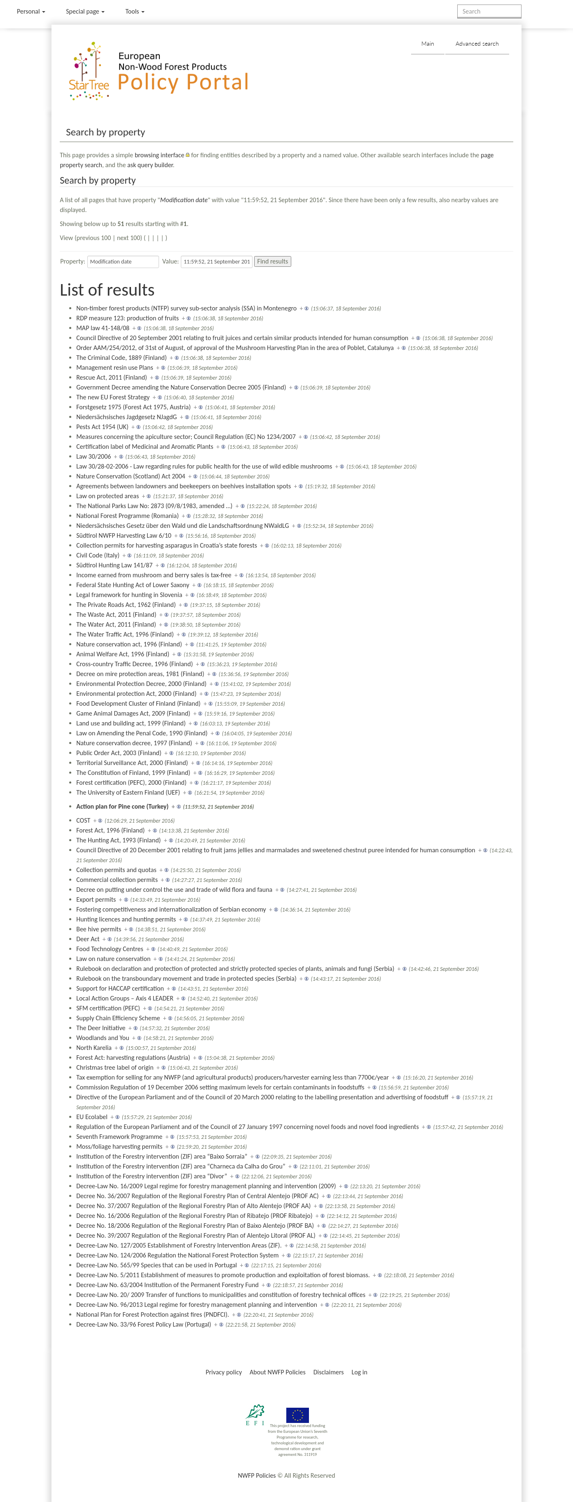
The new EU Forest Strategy (113, 397)
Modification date (184, 200)
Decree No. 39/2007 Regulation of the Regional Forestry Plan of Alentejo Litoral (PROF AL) (196, 1235)
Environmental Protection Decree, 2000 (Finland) (141, 684)
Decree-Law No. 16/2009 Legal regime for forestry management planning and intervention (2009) (206, 1186)
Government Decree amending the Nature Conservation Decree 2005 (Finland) (181, 387)
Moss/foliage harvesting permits (119, 1146)
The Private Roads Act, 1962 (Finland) (126, 605)
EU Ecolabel (92, 1117)
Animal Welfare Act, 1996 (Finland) (122, 654)
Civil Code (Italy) (97, 555)
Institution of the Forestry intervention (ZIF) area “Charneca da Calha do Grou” (180, 1166)
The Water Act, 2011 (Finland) (116, 624)
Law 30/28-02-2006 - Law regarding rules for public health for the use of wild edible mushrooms (204, 466)
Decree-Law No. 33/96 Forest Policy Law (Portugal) (143, 1324)
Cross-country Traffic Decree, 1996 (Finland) (134, 664)
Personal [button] (31, 11)
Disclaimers (328, 1372)
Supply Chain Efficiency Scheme (118, 1018)
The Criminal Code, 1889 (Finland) (121, 358)
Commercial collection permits (117, 880)
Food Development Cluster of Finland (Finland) (138, 703)
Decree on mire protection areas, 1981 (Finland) (140, 674)
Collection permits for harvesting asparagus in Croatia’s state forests (166, 545)
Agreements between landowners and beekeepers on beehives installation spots (183, 486)
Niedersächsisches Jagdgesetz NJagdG (126, 417)
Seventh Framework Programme (119, 1136)
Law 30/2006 (93, 456)
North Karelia (94, 1048)
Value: (170, 261)
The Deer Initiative (100, 1028)
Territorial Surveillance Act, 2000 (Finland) (132, 763)
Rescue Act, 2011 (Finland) (111, 377)
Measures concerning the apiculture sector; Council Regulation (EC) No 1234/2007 (186, 437)
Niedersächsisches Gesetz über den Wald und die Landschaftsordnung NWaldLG (182, 525)
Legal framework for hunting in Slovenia (129, 595)
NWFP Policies (257, 1475)
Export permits (96, 899)
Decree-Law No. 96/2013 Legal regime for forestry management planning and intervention (196, 1304)
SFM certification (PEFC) (108, 1008)
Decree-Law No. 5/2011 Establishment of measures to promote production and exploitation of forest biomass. (223, 1275)
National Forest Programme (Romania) (127, 516)
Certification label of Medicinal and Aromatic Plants (144, 446)
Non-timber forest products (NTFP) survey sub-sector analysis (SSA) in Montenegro (186, 308)
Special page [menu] (85, 11)
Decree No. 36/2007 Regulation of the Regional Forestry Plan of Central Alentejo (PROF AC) (197, 1196)
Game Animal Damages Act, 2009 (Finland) (133, 713)
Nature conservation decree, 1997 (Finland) (134, 743)
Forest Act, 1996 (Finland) (110, 830)
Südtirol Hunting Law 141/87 (114, 565)
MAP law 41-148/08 (102, 328)
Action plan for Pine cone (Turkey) (122, 806)
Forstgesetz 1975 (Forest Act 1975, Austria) (133, 407)
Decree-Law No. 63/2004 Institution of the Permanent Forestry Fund (167, 1285)
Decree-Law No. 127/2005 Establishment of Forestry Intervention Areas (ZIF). (179, 1245)
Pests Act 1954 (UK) (102, 427)
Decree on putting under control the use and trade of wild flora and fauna (174, 889)
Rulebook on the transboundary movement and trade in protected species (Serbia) (186, 978)
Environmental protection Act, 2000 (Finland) (136, 693)
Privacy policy (224, 1372)
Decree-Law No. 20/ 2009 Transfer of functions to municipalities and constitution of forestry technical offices (220, 1295)
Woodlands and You (102, 1038)
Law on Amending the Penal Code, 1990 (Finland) (142, 733)
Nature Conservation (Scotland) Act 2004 (130, 476)
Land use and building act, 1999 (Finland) (131, 723)
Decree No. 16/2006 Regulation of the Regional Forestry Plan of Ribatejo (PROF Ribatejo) (194, 1216)
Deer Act (87, 939)
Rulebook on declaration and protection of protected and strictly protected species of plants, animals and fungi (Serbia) (235, 969)
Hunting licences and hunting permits (126, 919)
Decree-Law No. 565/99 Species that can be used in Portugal (156, 1265)
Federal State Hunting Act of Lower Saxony (132, 585)
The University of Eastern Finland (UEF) (128, 792)
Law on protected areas (107, 496)
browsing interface (160, 155)
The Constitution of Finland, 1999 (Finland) (133, 773)
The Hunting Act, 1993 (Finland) (118, 840)
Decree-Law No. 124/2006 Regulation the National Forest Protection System (177, 1255)
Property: (72, 261)
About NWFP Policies (278, 1372)
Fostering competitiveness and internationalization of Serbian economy (171, 909)
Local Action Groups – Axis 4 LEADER (124, 998)
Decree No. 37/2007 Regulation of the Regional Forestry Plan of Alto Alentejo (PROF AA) (193, 1206)
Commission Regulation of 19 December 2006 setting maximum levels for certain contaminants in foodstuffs (220, 1087)
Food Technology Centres (109, 949)
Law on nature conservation (113, 959)
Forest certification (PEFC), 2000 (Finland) (131, 782)
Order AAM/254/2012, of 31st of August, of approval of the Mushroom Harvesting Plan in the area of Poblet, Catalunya (235, 348)
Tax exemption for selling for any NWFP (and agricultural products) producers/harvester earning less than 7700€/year (232, 1077)
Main (427, 43)
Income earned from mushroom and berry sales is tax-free (154, 575)
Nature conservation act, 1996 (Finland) (129, 644)
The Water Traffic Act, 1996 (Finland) (125, 634)
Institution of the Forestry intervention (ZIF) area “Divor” (151, 1176)
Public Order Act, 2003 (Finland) (118, 753)
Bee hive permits (98, 929)
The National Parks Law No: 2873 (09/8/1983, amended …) (154, 506)
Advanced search (477, 43)
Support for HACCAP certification (120, 988)
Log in (359, 1372)
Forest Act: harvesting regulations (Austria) (133, 1057)
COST (83, 820)
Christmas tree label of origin (114, 1067)
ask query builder (150, 165)
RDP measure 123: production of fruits (127, 318)
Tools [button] (135, 11)
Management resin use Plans (114, 367)
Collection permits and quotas (116, 870)
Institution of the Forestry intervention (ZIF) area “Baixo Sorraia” (161, 1156)
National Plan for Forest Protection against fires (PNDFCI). (152, 1314)
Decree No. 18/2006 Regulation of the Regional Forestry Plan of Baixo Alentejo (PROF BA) (195, 1225)
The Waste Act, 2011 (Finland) (116, 614)
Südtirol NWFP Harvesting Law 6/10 (123, 535)
